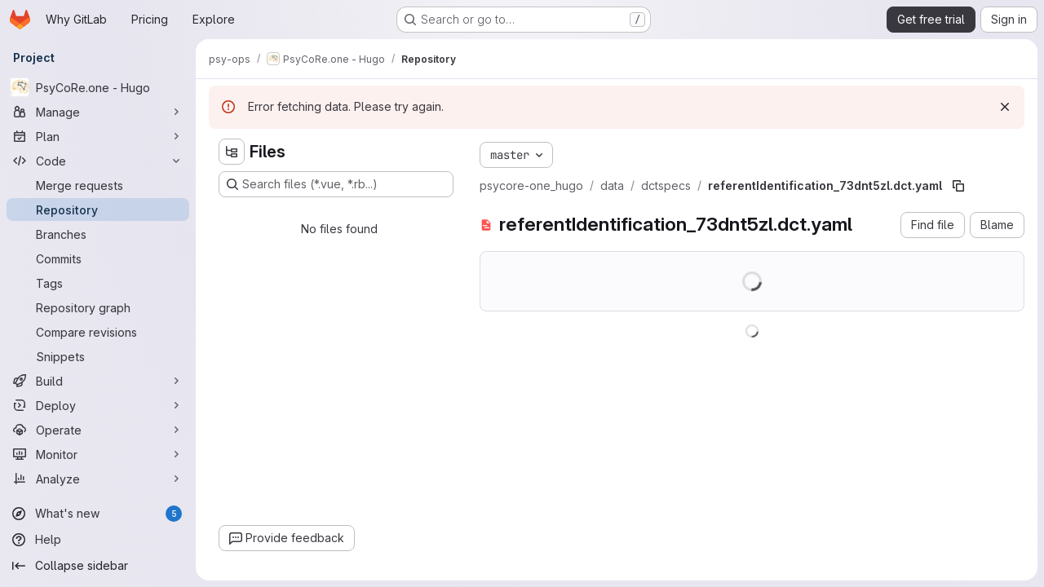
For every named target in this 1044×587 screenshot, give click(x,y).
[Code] (98, 160)
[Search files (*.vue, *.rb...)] (336, 184)
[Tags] (98, 282)
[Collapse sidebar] (98, 565)
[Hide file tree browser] (232, 152)
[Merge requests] (98, 185)
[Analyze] (98, 478)
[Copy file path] (958, 186)
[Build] (98, 380)
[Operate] (98, 429)
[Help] (98, 539)
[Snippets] (98, 356)
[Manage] (98, 111)
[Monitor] (98, 454)
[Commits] (98, 258)
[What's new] (98, 513)
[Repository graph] (98, 307)
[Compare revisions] (98, 331)
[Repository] (98, 209)
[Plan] (98, 136)
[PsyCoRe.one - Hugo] (98, 87)
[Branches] (98, 234)
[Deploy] (98, 405)
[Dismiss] (1005, 107)
